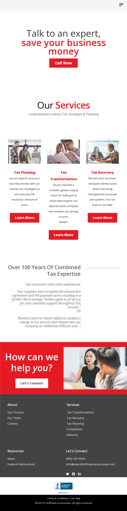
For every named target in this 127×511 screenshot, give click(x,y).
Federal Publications (21, 464)
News (11, 458)
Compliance (74, 429)
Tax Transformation (80, 412)
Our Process (15, 412)
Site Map (75, 498)
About (12, 405)
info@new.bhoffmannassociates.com (90, 464)
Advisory (72, 435)
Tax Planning (75, 423)
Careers (12, 423)
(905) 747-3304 (75, 458)
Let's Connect (76, 451)
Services (73, 405)
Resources (15, 451)
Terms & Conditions (57, 498)
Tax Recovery (75, 418)
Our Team (14, 418)
